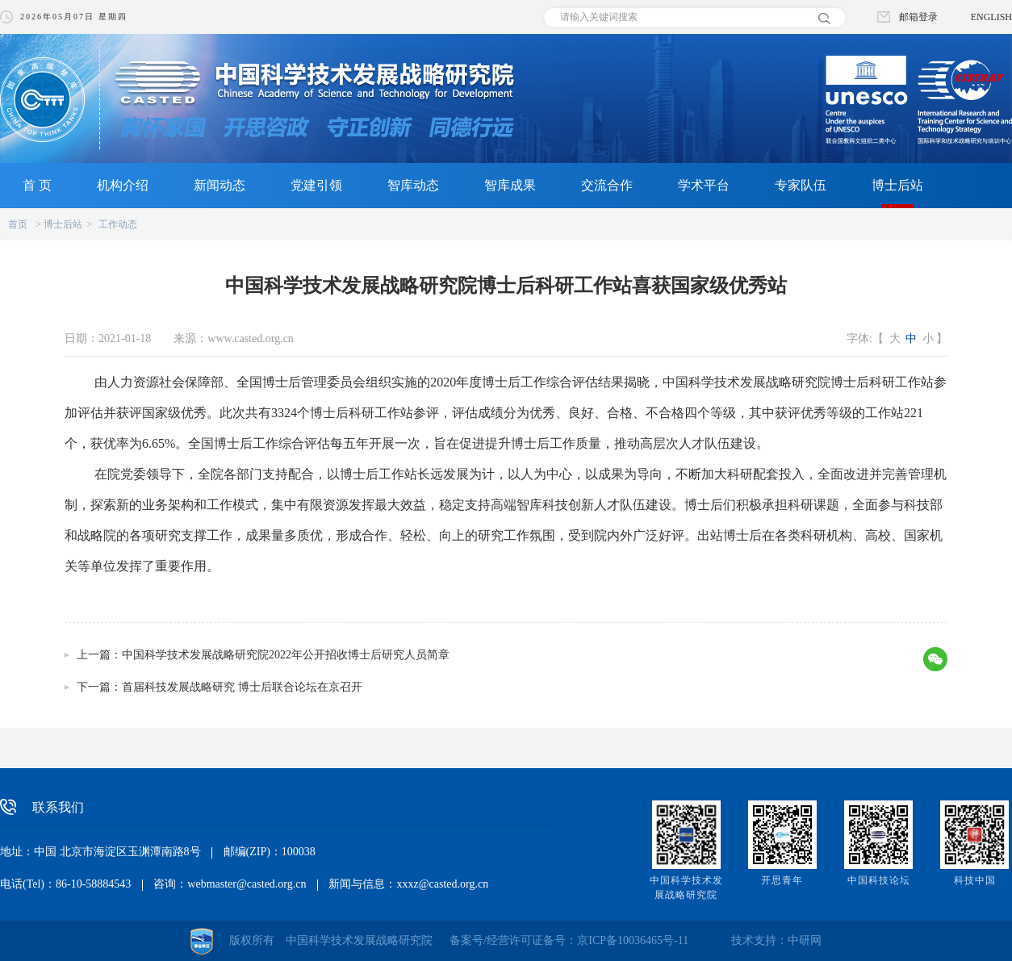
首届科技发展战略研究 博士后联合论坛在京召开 (242, 687)
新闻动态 (219, 185)
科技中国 (975, 880)
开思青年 (782, 880)
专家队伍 (800, 185)
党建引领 (316, 185)
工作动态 (117, 224)
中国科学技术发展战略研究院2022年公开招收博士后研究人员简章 (286, 655)
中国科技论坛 (878, 880)
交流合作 (607, 185)
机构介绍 (122, 185)
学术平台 (704, 185)
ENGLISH (991, 17)
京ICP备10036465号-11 (632, 940)
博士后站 (897, 185)
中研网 (805, 940)
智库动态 (413, 185)
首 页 (37, 185)
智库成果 (510, 185)
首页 (17, 224)
